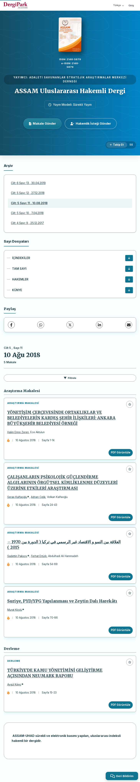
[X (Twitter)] (70, 324)
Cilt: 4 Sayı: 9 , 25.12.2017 (27, 223)
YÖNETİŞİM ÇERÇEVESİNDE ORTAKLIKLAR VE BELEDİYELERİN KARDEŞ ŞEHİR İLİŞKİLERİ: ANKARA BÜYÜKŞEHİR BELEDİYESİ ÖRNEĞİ (63, 420)
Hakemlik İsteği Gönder (90, 123)
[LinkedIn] (99, 324)
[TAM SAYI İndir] (129, 269)
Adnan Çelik (39, 501)
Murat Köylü (16, 620)
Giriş (131, 5)
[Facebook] (11, 324)
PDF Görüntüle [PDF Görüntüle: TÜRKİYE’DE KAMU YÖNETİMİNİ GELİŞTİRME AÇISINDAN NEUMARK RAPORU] (119, 718)
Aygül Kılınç (16, 698)
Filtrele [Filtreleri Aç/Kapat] (70, 378)
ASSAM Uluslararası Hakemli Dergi (70, 91)
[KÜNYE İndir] (129, 290)
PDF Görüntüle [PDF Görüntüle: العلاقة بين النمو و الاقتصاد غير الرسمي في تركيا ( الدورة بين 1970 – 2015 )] (119, 584)
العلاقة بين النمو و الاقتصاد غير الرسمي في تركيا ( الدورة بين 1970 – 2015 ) (65, 552)
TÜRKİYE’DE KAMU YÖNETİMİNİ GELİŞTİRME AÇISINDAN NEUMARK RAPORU (56, 687)
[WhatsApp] (40, 324)
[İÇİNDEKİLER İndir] (129, 258)
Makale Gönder (42, 123)
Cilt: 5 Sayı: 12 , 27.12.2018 (27, 193)
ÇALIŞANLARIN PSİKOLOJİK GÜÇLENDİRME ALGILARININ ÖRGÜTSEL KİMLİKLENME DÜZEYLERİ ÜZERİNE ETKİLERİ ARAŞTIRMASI (64, 487)
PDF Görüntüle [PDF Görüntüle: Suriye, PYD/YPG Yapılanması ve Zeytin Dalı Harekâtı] (119, 640)
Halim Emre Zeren (19, 433)
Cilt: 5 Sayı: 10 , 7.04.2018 (27, 213)
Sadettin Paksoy (19, 563)
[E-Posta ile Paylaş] (128, 324)
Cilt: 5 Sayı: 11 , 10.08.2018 (29, 203)
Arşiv (8, 166)
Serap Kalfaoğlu (19, 501)
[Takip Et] (116, 145)
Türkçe (118, 5)
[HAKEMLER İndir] (129, 279)
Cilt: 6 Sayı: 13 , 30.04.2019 (28, 183)
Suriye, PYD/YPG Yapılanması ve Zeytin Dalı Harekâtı (64, 611)
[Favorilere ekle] (129, 404)
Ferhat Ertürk (40, 563)
